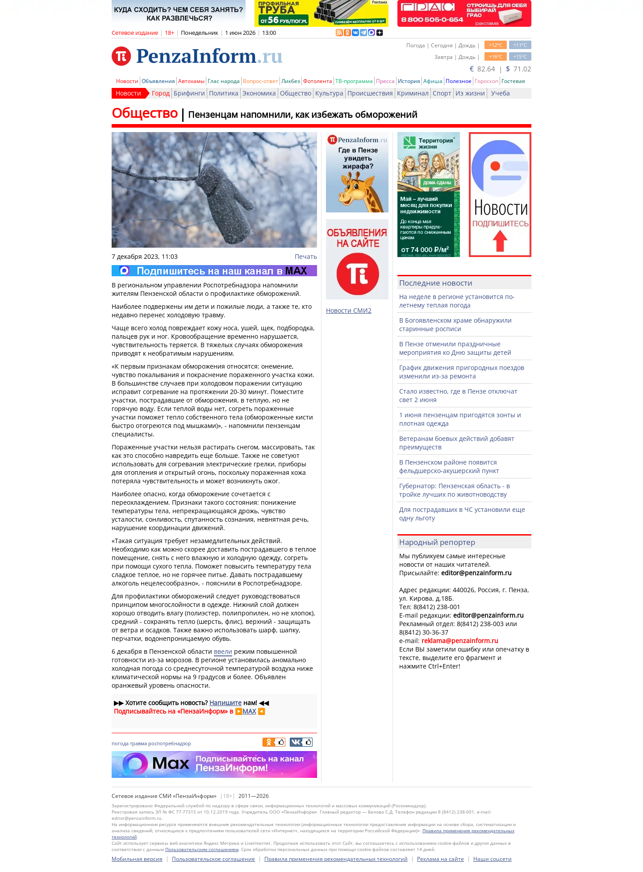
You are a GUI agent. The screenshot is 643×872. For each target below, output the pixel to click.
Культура (329, 93)
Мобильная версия (137, 859)
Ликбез (290, 81)
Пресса (385, 81)
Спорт (442, 93)
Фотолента (317, 81)
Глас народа (224, 81)
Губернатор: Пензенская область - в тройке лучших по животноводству (454, 490)
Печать (306, 256)
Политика (223, 93)
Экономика (259, 93)
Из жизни (470, 93)
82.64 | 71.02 (500, 68)
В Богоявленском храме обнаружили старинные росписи (455, 324)
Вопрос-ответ (260, 81)
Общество (295, 93)
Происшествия (370, 93)
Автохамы (191, 81)
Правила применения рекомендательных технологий (336, 859)
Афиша (433, 81)
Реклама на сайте (440, 859)
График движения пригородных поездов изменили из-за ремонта (461, 371)
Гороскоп (486, 81)
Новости (127, 81)
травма (138, 743)
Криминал (413, 93)
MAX (249, 711)
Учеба (500, 93)
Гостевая (513, 81)
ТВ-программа (354, 81)
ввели (223, 651)
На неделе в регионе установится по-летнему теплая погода (457, 300)
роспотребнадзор (169, 743)
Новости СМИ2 (349, 310)
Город (161, 93)
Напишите (225, 702)
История (409, 81)
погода (120, 743)
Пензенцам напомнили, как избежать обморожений (303, 114)
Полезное (459, 81)
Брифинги (189, 93)
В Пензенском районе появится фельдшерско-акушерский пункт (449, 466)
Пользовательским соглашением (201, 849)
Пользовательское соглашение (213, 859)
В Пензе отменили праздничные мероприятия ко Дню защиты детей (455, 348)
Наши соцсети (492, 859)
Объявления (158, 81)
